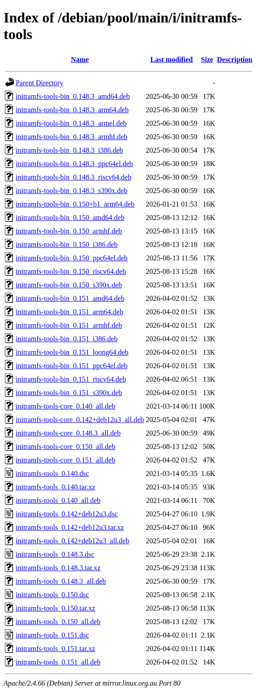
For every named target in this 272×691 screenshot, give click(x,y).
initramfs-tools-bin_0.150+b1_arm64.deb (75, 204)
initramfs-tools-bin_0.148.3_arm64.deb (72, 110)
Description (234, 59)
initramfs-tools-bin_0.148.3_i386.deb (69, 150)
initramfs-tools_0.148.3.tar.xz (58, 568)
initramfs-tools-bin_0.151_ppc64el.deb (72, 366)
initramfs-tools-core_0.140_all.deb (65, 406)
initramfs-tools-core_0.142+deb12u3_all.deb (80, 419)
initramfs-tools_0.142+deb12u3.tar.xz (70, 527)
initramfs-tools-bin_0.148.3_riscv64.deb (73, 177)
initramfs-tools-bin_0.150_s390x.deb (69, 285)
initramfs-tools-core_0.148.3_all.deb (68, 433)
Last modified (172, 59)
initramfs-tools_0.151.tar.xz (55, 648)
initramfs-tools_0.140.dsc (52, 473)
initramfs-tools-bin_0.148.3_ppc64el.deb (74, 163)
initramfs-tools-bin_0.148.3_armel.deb (71, 123)
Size (207, 59)
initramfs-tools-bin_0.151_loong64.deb (72, 352)
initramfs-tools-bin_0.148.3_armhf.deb (71, 137)
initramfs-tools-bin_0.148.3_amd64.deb (73, 96)
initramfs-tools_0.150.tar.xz (55, 608)
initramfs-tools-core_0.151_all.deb (65, 460)
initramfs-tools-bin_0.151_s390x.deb (69, 392)
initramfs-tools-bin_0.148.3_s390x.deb (71, 190)
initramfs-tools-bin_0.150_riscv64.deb (71, 271)
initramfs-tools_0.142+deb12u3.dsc (67, 514)
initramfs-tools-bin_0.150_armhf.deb (69, 231)
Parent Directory (39, 83)
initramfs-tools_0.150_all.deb (58, 621)
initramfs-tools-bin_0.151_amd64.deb (70, 298)
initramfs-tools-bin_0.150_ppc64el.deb (72, 258)
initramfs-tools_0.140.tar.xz (55, 487)
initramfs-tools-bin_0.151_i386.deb (67, 339)
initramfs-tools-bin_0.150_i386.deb (67, 244)
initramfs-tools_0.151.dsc (52, 635)
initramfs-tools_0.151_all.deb (58, 662)
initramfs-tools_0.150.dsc (52, 595)
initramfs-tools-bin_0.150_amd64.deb (70, 217)
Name (80, 59)
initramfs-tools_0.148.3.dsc (55, 554)
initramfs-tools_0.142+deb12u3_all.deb (72, 541)
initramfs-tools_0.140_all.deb (58, 500)
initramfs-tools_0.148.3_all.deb (61, 581)
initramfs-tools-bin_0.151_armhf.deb (69, 325)
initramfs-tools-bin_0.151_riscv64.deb (71, 379)
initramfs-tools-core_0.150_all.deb (65, 446)
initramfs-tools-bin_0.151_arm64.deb (69, 312)
